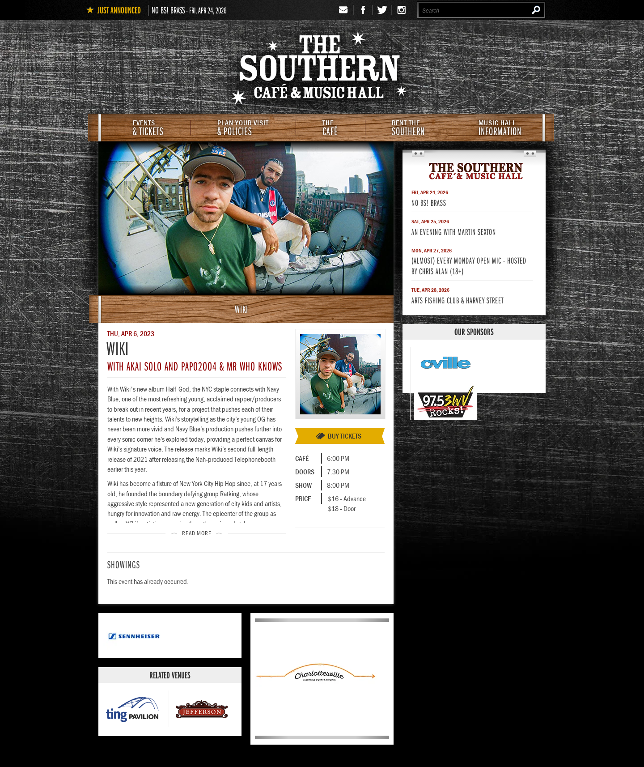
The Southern (474, 170)
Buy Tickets (344, 435)
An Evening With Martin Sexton (453, 231)
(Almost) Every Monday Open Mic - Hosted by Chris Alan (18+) (468, 266)
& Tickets (148, 128)
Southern (408, 128)
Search (536, 9)
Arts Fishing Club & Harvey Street (457, 300)
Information (500, 128)
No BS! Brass (168, 10)
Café (330, 128)
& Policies (243, 128)
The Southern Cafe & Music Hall (322, 70)
